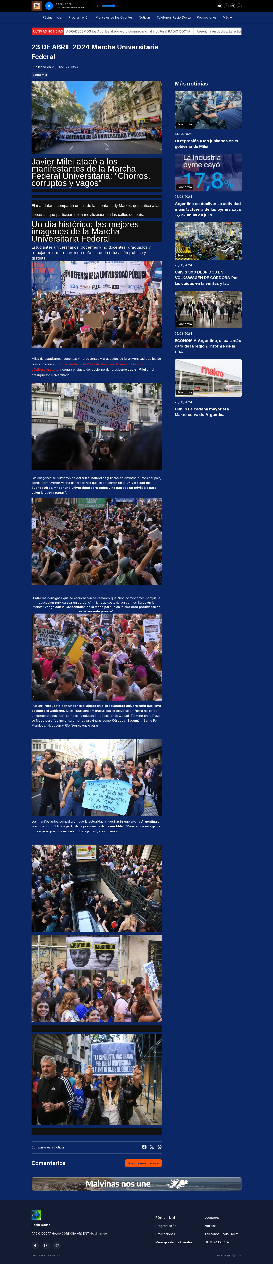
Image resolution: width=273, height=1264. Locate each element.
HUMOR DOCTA (216, 1242)
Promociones (207, 17)
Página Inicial (52, 17)
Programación (79, 17)
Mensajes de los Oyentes (114, 17)
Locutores (212, 1217)
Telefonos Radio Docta (174, 17)
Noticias (145, 17)
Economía (40, 75)
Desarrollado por (229, 1255)
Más (227, 17)
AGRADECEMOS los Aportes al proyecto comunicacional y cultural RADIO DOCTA (136, 31)
